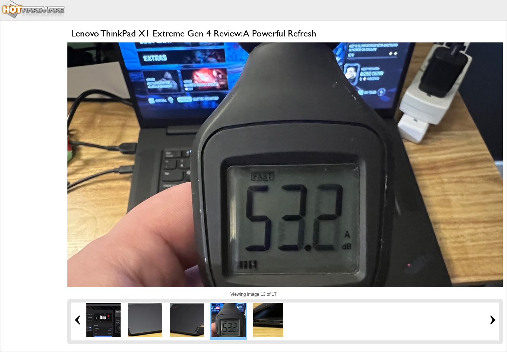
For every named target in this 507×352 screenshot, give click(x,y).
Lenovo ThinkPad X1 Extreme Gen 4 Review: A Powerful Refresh (193, 33)
